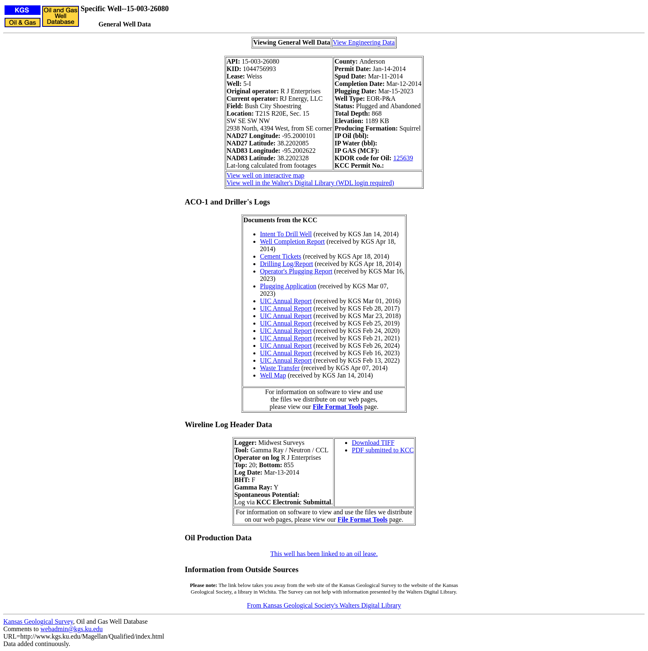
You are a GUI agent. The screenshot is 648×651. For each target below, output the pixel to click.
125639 (403, 158)
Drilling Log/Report (286, 263)
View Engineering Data (364, 42)
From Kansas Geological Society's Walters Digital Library (324, 605)
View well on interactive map (265, 175)
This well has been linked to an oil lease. (324, 553)
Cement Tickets (280, 256)
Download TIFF (373, 442)
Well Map (273, 375)
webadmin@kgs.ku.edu (71, 628)
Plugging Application (288, 286)
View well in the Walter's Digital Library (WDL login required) (310, 182)
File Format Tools (338, 406)
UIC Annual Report (286, 300)
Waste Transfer (280, 367)
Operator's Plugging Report (296, 271)
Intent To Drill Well (286, 234)
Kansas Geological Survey (38, 621)
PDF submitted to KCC (383, 450)
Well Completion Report (292, 241)
